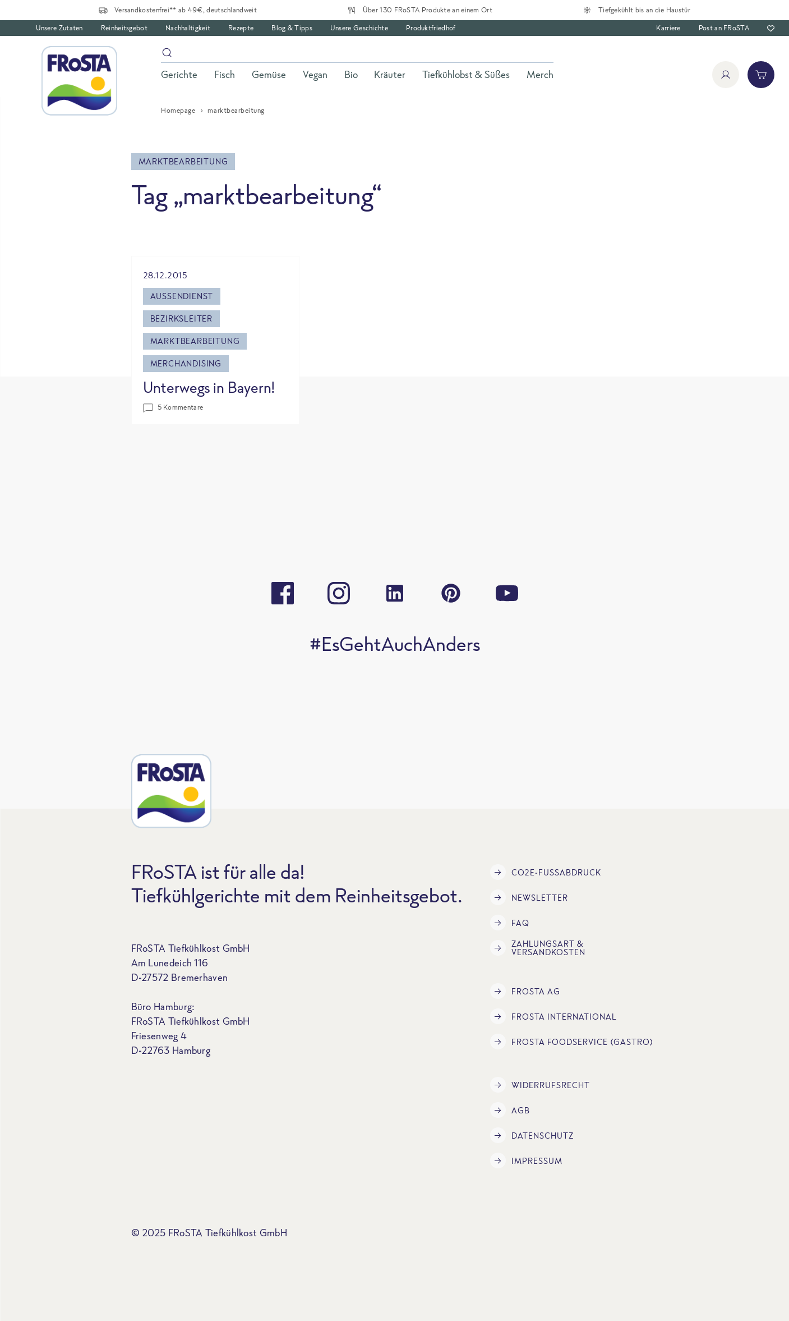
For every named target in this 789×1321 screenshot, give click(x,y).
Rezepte (240, 28)
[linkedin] (395, 593)
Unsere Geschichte (359, 28)
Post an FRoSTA (724, 28)
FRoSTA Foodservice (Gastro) (571, 1041)
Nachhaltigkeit (187, 28)
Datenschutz (532, 1135)
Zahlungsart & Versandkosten (537, 947)
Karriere (668, 28)
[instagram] (338, 593)
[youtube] (507, 593)
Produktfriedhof (431, 28)
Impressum (526, 1160)
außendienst (182, 296)
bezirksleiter (181, 318)
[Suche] (357, 55)
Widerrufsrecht (540, 1085)
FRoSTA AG (525, 991)
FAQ (509, 922)
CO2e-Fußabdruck (545, 872)
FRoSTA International (553, 1016)
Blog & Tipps (291, 28)
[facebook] (282, 593)
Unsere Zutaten (59, 28)
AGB (510, 1110)
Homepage (178, 110)
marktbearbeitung (195, 341)
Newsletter (529, 897)
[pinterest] (451, 593)
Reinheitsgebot (124, 28)
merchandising (186, 363)
